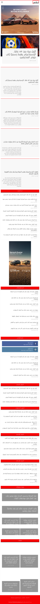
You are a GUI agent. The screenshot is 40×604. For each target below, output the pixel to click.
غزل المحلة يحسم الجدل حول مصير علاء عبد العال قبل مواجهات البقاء (19, 219)
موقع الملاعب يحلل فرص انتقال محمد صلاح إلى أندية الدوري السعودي (19, 428)
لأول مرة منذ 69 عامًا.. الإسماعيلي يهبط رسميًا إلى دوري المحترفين (21, 54)
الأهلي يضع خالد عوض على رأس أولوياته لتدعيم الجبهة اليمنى (21, 215)
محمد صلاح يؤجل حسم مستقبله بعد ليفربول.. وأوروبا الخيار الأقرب (21, 438)
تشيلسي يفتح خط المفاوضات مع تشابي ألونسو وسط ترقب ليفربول (20, 454)
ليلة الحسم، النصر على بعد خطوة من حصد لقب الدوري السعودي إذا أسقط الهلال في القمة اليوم (11, 524)
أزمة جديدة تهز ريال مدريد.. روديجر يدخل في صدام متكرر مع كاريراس (20, 469)
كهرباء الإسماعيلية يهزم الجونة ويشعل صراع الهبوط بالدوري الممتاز (20, 211)
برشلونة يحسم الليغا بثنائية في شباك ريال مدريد (11, 532)
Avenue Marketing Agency (15, 602)
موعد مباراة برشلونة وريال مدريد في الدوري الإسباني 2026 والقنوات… (20, 464)
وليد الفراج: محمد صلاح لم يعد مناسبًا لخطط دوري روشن (23, 224)
